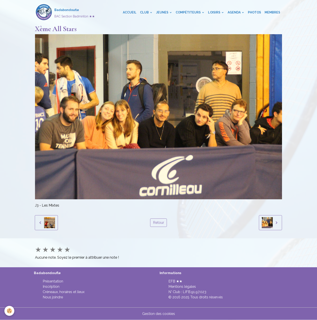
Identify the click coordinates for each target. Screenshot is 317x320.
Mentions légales (182, 286)
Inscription (51, 286)
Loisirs (214, 12)
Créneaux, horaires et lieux (64, 292)
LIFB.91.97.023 (194, 292)
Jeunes (162, 12)
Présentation (53, 281)
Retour (158, 222)
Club (144, 12)
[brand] (65, 12)
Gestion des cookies (158, 314)
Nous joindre (53, 297)
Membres (272, 12)
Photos (254, 12)
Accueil (129, 12)
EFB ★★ (175, 281)
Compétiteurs (188, 12)
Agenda (234, 12)
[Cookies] (9, 311)
